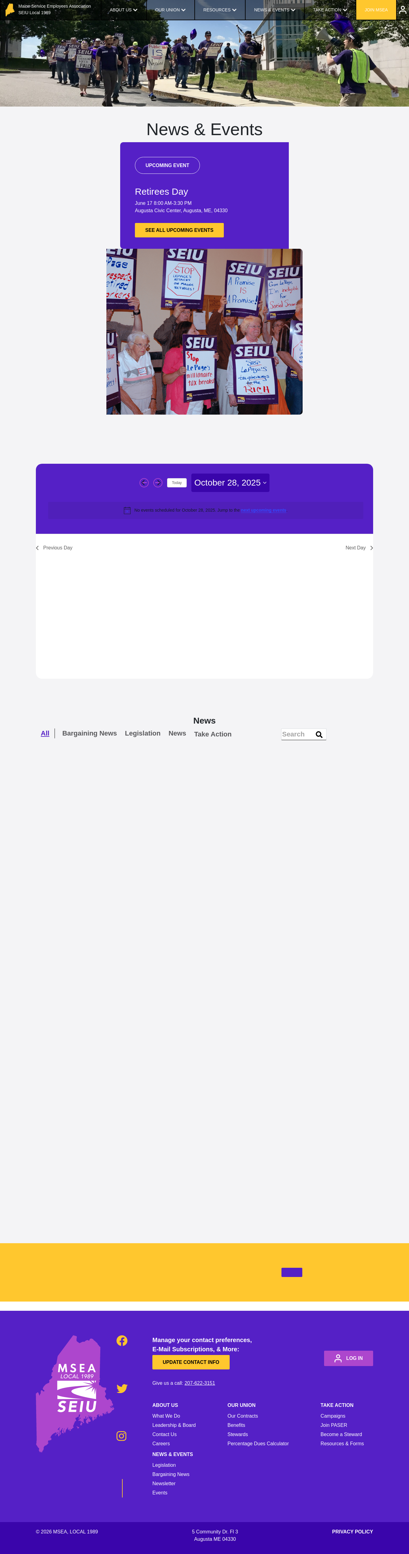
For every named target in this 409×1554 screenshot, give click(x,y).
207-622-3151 (200, 1383)
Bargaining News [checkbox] (89, 733)
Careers (161, 1443)
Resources (217, 9)
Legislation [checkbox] (143, 733)
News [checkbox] (177, 733)
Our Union (167, 9)
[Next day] (157, 482)
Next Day (359, 547)
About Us (121, 9)
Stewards (237, 1434)
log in (346, 1358)
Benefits (236, 1425)
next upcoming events (263, 510)
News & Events (271, 9)
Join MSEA (376, 9)
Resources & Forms (342, 1443)
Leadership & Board (174, 1425)
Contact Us (164, 1434)
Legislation (164, 1465)
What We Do (166, 1416)
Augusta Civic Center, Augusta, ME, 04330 (181, 210)
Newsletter (164, 1483)
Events (159, 1492)
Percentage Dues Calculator (258, 1443)
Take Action (327, 9)
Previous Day (54, 547)
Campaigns (333, 1416)
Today (177, 483)
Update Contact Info (194, 1362)
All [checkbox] (45, 733)
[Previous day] (144, 482)
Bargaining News (170, 1474)
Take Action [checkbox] (212, 734)
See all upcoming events (182, 230)
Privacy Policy (352, 1531)
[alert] (205, 510)
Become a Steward (341, 1434)
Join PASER (334, 1425)
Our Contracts (242, 1416)
